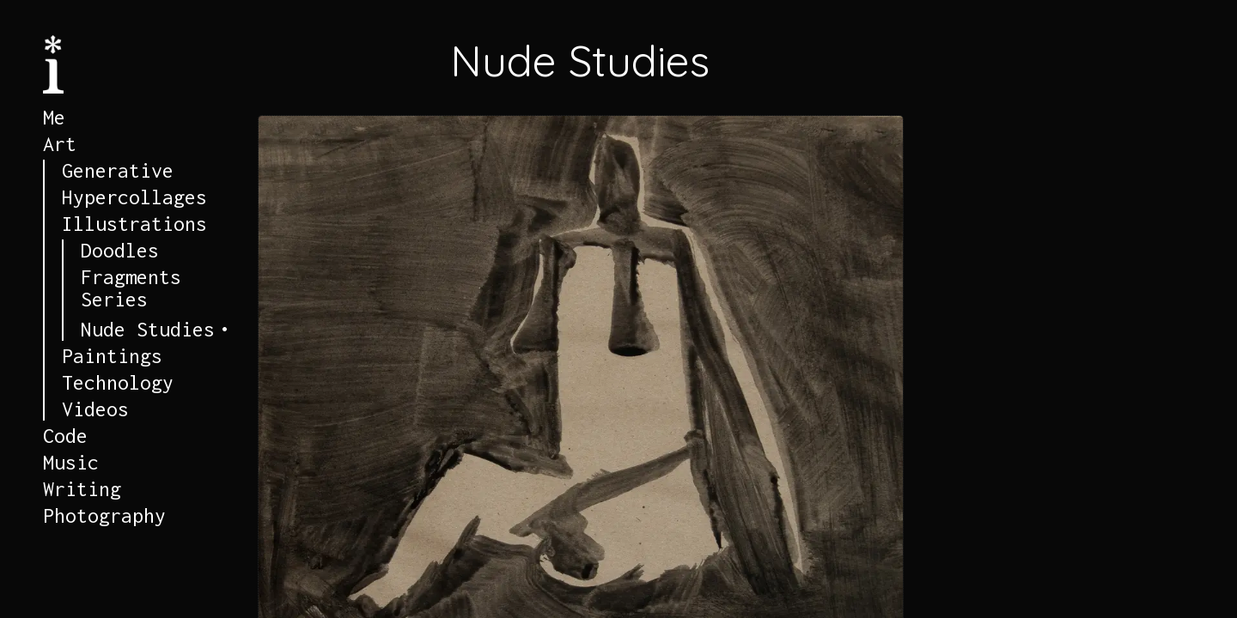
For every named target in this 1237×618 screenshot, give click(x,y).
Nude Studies (148, 329)
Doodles (120, 250)
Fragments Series (131, 288)
